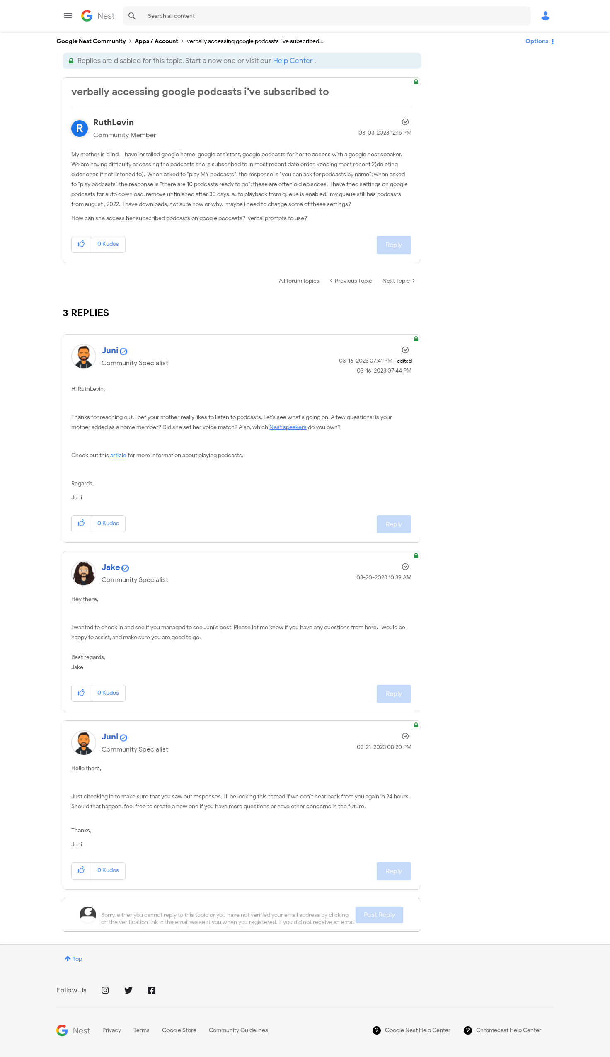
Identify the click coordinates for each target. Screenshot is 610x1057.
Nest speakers (288, 427)
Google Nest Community (97, 15)
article (118, 455)
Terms (141, 1030)
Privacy (111, 1030)
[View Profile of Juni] (110, 350)
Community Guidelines (238, 1030)
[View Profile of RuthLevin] (113, 122)
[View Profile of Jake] (111, 567)
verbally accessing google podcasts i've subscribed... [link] (255, 41)
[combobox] (327, 15)
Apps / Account (156, 41)
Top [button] (77, 958)
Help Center (292, 60)
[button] (81, 244)
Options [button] (536, 41)
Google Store (179, 1030)
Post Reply (379, 915)
